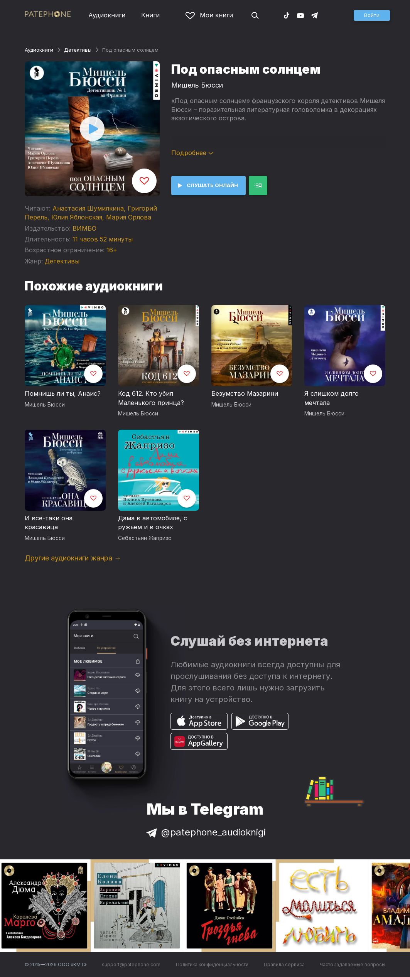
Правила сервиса (284, 964)
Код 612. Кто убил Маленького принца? (151, 398)
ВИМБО (84, 228)
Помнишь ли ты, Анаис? (63, 393)
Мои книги (209, 15)
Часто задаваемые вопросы (352, 964)
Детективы (77, 50)
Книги (150, 15)
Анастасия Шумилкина (88, 208)
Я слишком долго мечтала (331, 398)
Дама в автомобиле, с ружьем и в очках (152, 522)
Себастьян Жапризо (145, 538)
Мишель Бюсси (197, 85)
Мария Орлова (128, 217)
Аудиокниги (106, 15)
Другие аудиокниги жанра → (73, 558)
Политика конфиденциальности (212, 964)
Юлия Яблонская (76, 217)
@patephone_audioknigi (205, 832)
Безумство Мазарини (244, 393)
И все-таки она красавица (49, 522)
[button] (372, 15)
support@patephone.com (131, 964)
